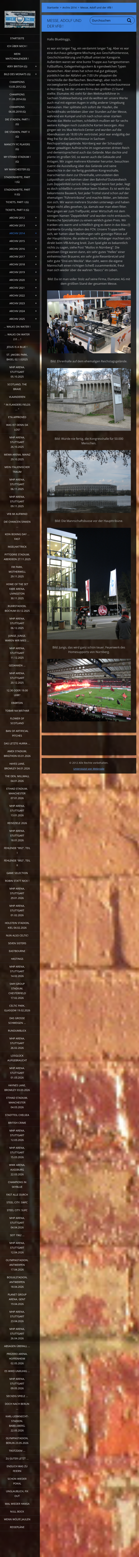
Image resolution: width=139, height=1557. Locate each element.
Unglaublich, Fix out (17, 1493)
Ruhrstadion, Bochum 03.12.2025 (17, 608)
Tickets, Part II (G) (17, 210)
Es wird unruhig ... (17, 1371)
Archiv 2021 (17, 287)
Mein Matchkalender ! (17, 56)
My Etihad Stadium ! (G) (17, 159)
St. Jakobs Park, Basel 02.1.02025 (17, 357)
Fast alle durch (17, 1194)
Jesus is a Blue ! (17, 347)
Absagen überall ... (17, 1346)
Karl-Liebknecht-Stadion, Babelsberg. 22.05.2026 (17, 1423)
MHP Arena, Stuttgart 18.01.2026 (17, 835)
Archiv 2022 (17, 295)
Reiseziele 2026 (17, 823)
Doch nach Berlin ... (17, 1406)
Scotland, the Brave (17, 387)
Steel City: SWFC (17, 1202)
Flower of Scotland (17, 721)
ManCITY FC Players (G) (17, 147)
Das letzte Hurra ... (17, 743)
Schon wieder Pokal (17, 1481)
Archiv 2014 (17, 233)
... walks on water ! (17, 326)
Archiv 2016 (17, 248)
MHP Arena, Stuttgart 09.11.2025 (17, 501)
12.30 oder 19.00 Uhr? (17, 693)
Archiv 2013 (17, 225)
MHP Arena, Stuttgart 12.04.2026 (17, 1247)
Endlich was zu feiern (17, 1469)
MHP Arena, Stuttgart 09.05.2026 (17, 1383)
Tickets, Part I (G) (17, 202)
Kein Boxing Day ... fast (17, 536)
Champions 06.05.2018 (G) (17, 109)
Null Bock (17, 1511)
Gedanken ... (17, 665)
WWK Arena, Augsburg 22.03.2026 (17, 1169)
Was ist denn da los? (17, 427)
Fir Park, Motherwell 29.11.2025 (17, 571)
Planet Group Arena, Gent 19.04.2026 (17, 1299)
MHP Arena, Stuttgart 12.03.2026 (17, 1135)
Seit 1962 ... (17, 1235)
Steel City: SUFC (17, 1210)
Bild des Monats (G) (17, 74)
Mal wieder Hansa (17, 1503)
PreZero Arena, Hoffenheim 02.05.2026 (17, 1358)
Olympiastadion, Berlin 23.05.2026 (17, 1440)
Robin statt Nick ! (17, 880)
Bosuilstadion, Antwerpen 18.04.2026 (17, 1282)
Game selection (17, 873)
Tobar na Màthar (17, 710)
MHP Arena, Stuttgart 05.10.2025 (17, 371)
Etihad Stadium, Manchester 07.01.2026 (17, 793)
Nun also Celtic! (17, 935)
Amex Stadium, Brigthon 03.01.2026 (17, 753)
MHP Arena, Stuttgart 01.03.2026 (17, 1072)
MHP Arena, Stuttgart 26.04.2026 (17, 1333)
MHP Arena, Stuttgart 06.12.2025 (17, 623)
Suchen (129, 20)
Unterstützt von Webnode (88, 768)
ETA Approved (17, 417)
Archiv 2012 (17, 217)
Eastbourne (17, 951)
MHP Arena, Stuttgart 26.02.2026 (17, 1043)
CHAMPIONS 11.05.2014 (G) (17, 97)
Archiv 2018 (17, 264)
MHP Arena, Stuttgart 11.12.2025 (17, 652)
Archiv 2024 (17, 311)
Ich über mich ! (17, 46)
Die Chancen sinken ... (17, 524)
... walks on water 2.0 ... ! (17, 337)
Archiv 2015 (17, 241)
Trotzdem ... (17, 1450)
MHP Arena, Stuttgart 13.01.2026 (17, 810)
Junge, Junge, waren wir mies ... (17, 638)
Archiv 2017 (17, 256)
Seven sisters (17, 943)
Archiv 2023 (17, 303)
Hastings (17, 958)
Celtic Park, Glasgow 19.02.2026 (17, 1008)
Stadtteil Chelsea (17, 1115)
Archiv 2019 (17, 272)
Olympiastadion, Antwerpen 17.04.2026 (17, 1264)
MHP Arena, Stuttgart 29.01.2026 (17, 893)
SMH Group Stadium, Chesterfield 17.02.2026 (17, 991)
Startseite (17, 38)
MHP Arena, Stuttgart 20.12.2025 (17, 677)
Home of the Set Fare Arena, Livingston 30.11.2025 (17, 591)
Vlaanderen (17, 397)
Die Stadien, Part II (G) (17, 134)
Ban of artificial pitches (17, 733)
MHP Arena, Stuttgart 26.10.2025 (17, 442)
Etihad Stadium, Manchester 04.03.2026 (17, 1102)
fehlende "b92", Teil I (17, 850)
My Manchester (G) (17, 169)
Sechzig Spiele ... (17, 1396)
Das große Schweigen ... (17, 1020)
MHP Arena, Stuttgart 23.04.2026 (17, 1316)
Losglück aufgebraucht (17, 1058)
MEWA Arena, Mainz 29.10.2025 (17, 457)
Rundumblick (17, 1030)
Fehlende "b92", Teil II (17, 863)
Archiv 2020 (17, 280)
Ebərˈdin (17, 703)
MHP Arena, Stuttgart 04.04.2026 (17, 1222)
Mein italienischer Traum (17, 469)
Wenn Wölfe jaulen (17, 1519)
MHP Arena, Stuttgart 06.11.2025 (17, 484)
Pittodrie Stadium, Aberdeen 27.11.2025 (17, 557)
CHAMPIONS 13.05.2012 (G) (17, 84)
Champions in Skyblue (17, 1184)
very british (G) (17, 66)
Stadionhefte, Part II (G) (17, 192)
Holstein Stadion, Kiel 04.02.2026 (17, 925)
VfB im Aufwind (17, 514)
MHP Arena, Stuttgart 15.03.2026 (17, 1152)
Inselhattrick (17, 546)
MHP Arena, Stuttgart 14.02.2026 (17, 971)
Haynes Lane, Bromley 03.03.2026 (17, 1088)
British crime (17, 1122)
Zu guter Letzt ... (17, 1458)
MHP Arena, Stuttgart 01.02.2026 (17, 910)
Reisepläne (17, 1527)
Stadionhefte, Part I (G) (17, 179)
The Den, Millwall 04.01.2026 (17, 778)
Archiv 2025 (17, 319)
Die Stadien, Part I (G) (17, 122)
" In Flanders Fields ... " (17, 407)
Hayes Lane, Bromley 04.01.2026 (17, 766)
